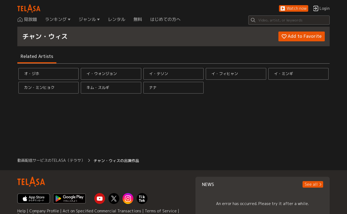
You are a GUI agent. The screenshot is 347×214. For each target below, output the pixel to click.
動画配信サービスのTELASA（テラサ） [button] (51, 160)
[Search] (289, 20)
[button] (293, 8)
